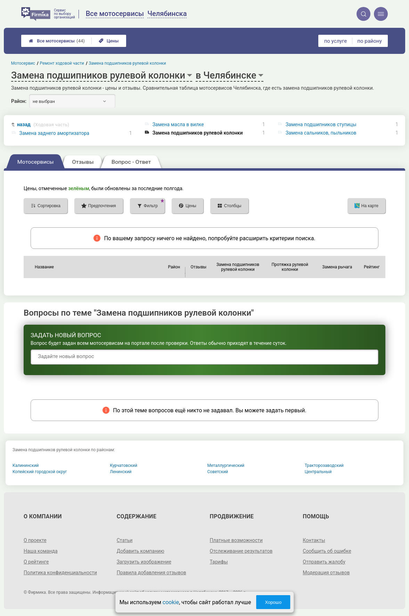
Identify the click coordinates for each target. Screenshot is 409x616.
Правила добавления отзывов (151, 572)
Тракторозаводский (324, 465)
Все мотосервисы (57, 40)
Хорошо (273, 602)
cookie (171, 602)
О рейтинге (36, 562)
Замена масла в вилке (178, 124)
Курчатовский (123, 465)
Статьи (125, 540)
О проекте (35, 540)
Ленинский (120, 471)
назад (43, 124)
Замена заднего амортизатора (54, 133)
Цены (109, 40)
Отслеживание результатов (241, 551)
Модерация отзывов (326, 572)
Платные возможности (236, 540)
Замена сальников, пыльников (321, 132)
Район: (18, 101)
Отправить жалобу (324, 562)
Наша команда (41, 551)
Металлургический (226, 465)
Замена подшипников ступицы (321, 124)
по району (369, 41)
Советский (217, 471)
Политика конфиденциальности (60, 572)
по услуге (335, 41)
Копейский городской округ (40, 471)
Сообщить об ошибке (327, 551)
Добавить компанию (140, 551)
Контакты (314, 540)
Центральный (318, 471)
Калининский (26, 465)
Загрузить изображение (144, 562)
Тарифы (219, 562)
